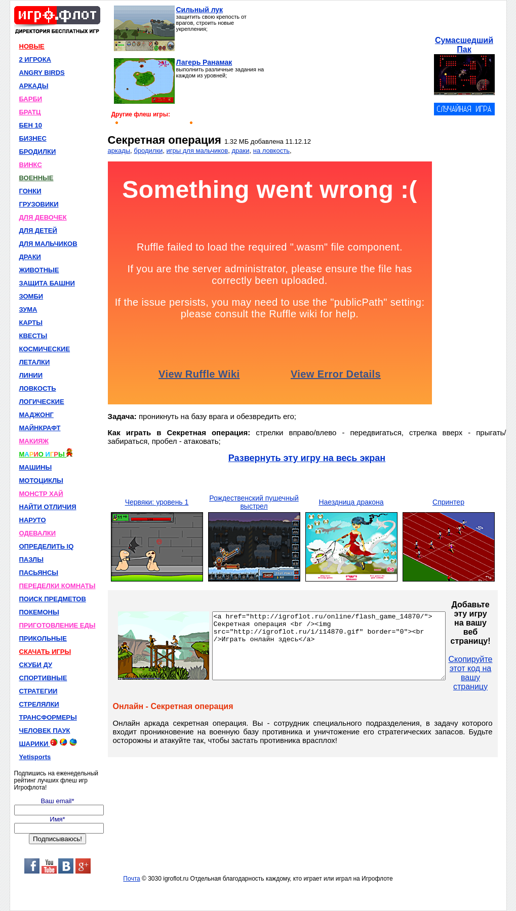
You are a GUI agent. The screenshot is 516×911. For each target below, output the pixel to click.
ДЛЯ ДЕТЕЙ (38, 230)
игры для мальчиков (197, 150)
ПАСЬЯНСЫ (39, 572)
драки (240, 150)
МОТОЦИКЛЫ (41, 480)
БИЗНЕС (33, 138)
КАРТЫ (31, 322)
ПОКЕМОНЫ (39, 612)
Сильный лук (199, 10)
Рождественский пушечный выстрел (254, 502)
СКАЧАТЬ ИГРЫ (45, 651)
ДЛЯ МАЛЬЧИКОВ (48, 243)
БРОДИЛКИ (37, 151)
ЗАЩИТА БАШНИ (47, 283)
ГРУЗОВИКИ (39, 204)
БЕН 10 (30, 125)
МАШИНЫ (35, 467)
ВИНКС (30, 165)
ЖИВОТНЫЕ (39, 270)
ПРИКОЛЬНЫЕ (43, 638)
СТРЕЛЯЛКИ (39, 704)
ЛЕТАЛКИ (34, 362)
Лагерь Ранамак (204, 62)
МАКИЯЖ (34, 441)
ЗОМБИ (31, 296)
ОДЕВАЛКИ (37, 533)
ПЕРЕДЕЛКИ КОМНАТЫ (57, 586)
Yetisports (35, 757)
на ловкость (271, 150)
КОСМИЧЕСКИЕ (44, 349)
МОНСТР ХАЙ (41, 494)
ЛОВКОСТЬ (37, 388)
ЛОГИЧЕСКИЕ (41, 401)
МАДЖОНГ (36, 415)
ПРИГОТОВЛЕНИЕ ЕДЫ (57, 625)
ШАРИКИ (48, 743)
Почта (131, 878)
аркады (119, 150)
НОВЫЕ (32, 46)
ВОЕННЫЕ (36, 178)
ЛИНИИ (31, 375)
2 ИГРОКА (35, 59)
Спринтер (448, 502)
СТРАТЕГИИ (38, 691)
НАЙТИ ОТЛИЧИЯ (47, 507)
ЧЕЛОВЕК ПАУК (44, 730)
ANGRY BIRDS (42, 72)
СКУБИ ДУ (36, 665)
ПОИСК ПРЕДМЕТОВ (52, 599)
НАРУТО (32, 520)
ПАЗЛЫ (31, 559)
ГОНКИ (30, 191)
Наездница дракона (351, 502)
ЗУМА (28, 309)
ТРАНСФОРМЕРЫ (48, 717)
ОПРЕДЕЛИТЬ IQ (46, 546)
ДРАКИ (30, 257)
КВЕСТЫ (33, 336)
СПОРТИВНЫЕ (43, 678)
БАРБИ (31, 99)
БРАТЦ (30, 112)
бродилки (148, 150)
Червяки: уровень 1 (157, 502)
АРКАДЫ (34, 86)
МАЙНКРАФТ (40, 428)
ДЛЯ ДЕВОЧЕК (43, 217)
